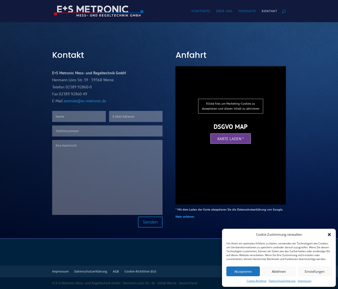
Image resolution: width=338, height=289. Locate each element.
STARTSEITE (200, 11)
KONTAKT (269, 11)
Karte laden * (230, 138)
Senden (150, 222)
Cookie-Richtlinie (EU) (140, 271)
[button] (329, 234)
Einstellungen (315, 271)
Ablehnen (279, 271)
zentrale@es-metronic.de (85, 100)
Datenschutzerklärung (282, 281)
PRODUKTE (247, 11)
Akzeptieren (243, 271)
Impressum (304, 281)
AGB (116, 271)
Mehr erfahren (184, 217)
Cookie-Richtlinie (257, 281)
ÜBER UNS (224, 11)
